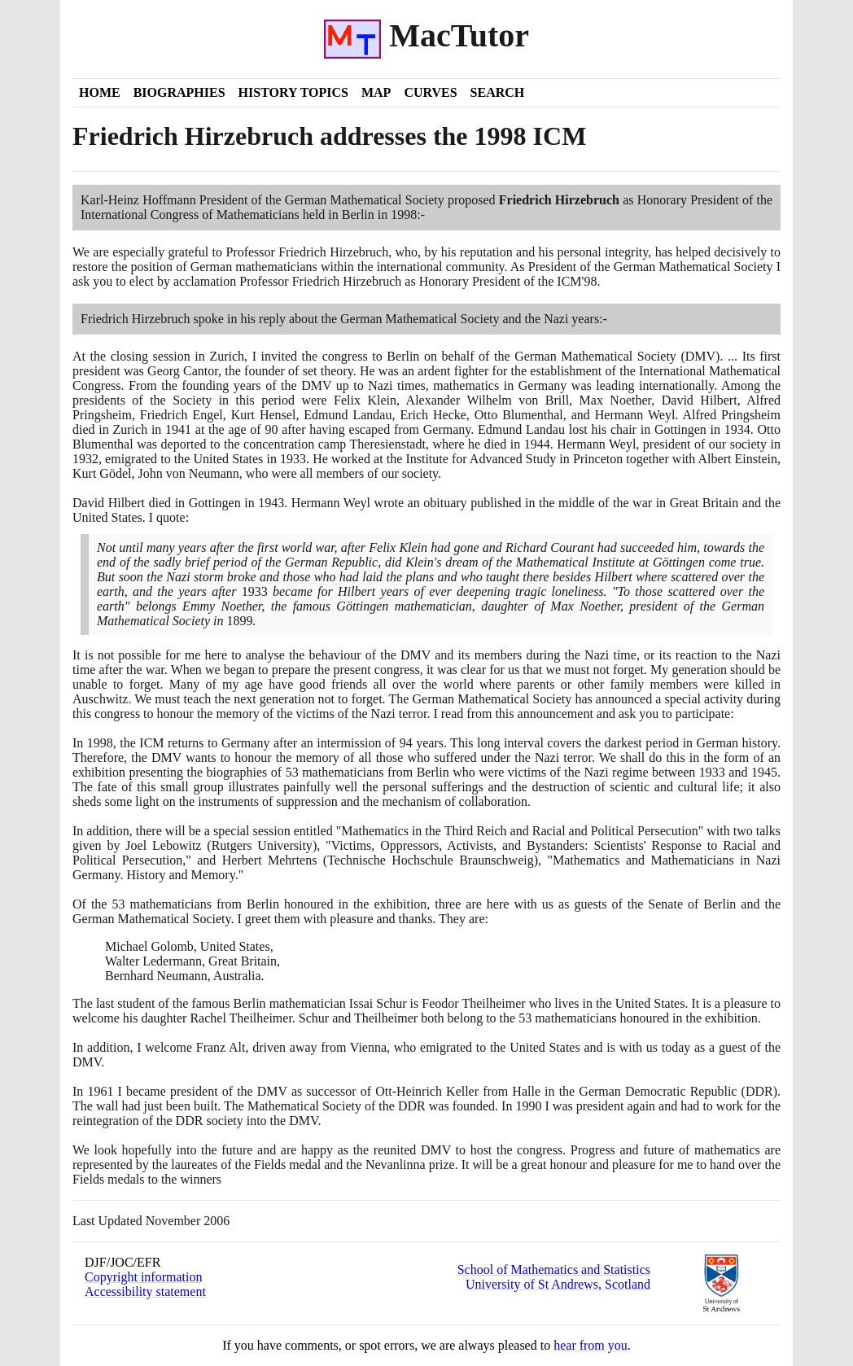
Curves (430, 92)
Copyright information (143, 1277)
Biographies (179, 92)
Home (99, 92)
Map (376, 92)
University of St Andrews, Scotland (558, 1284)
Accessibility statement (145, 1291)
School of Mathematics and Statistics (553, 1269)
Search (497, 92)
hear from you (590, 1345)
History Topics (293, 92)
